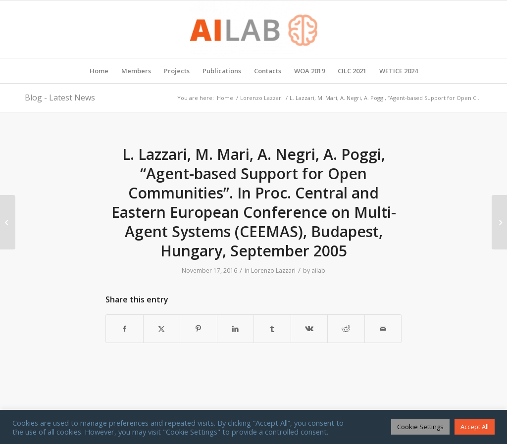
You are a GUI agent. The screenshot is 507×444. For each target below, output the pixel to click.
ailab (318, 270)
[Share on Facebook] (124, 329)
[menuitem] (99, 70)
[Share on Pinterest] (198, 329)
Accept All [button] (474, 426)
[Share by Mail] (383, 329)
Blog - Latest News (60, 97)
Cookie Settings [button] (420, 426)
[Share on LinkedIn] (235, 329)
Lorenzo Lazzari (273, 270)
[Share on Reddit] (346, 329)
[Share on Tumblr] (272, 329)
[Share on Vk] (309, 329)
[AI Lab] (253, 29)
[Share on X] (162, 329)
